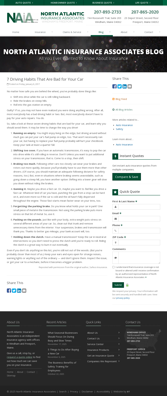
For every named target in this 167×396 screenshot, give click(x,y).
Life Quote (143, 2)
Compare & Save (126, 177)
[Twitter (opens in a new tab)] (14, 290)
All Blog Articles (122, 109)
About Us (103, 332)
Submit (118, 284)
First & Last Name (124, 201)
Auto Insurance (124, 125)
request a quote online (19, 357)
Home (15, 32)
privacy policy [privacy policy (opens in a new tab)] (123, 297)
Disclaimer (87, 391)
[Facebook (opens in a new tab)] (9, 290)
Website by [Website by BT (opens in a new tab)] (122, 391)
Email (116, 213)
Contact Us (103, 338)
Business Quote (103, 2)
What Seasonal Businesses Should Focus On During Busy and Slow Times (64, 338)
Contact (152, 32)
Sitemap (11, 375)
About (128, 32)
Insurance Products (103, 349)
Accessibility (103, 391)
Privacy (74, 391)
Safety (119, 129)
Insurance (44, 32)
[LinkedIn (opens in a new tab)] (19, 290)
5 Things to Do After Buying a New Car (64, 353)
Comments (119, 249)
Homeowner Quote (64, 2)
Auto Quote (24, 2)
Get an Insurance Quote (103, 355)
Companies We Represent (103, 361)
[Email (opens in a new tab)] (24, 290)
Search (63, 391)
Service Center (103, 344)
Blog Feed (119, 99)
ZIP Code (119, 237)
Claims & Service (76, 32)
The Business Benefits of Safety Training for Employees (64, 368)
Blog (105, 32)
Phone (117, 225)
